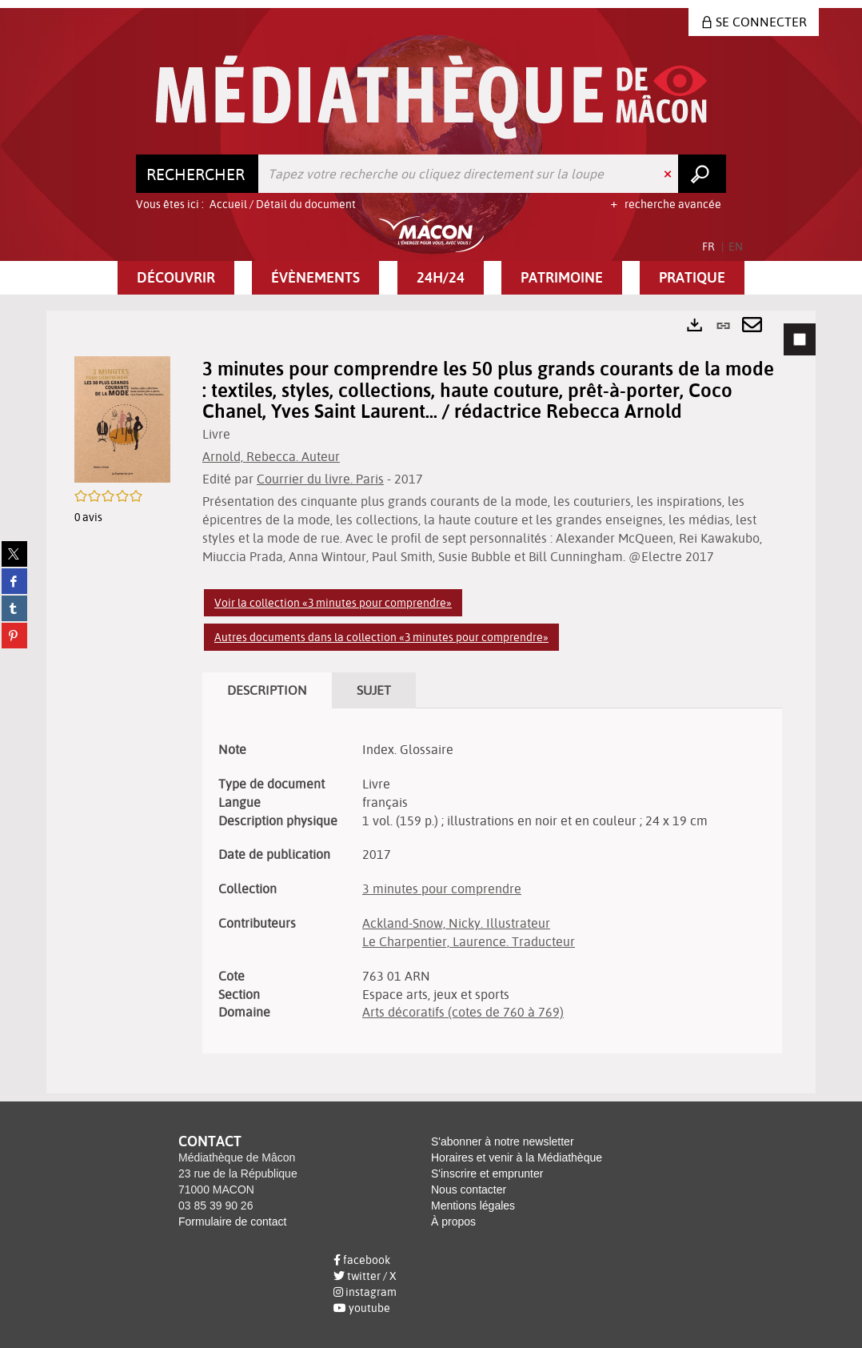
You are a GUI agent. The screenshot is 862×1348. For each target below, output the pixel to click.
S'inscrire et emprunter (487, 1173)
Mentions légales (473, 1205)
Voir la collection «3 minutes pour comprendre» (333, 603)
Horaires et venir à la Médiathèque (516, 1157)
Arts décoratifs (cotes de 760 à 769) (463, 1012)
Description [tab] (267, 690)
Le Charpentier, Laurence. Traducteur (468, 941)
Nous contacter (468, 1189)
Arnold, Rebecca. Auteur (271, 456)
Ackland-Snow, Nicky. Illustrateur (456, 923)
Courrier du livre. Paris (320, 479)
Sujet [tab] (374, 690)
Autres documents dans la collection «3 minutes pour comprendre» (381, 637)
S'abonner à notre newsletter (502, 1141)
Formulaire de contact (232, 1221)
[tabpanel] (431, 702)
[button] (176, 278)
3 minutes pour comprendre (441, 889)
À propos (453, 1221)
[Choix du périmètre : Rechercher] (197, 173)
